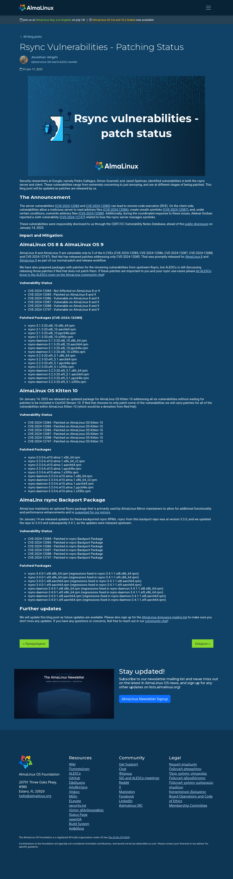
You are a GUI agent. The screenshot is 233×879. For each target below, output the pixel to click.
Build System (79, 824)
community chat (156, 621)
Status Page (78, 814)
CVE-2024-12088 (91, 213)
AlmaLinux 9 (28, 260)
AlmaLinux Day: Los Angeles (53, 20)
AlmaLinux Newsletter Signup (145, 699)
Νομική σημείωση (183, 764)
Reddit (124, 782)
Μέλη (73, 796)
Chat (122, 769)
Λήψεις (74, 791)
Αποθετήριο (78, 787)
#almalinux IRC (131, 805)
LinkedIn (126, 801)
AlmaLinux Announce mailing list (164, 617)
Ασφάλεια (76, 828)
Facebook (126, 796)
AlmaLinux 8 (194, 257)
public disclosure (196, 224)
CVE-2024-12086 (116, 210)
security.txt (77, 805)
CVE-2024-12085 (97, 206)
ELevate (75, 801)
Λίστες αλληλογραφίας (86, 810)
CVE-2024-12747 (72, 217)
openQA (75, 819)
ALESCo (75, 773)
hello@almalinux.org (35, 796)
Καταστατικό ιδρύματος (187, 791)
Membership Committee (188, 805)
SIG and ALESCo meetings (139, 778)
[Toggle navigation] (208, 8)
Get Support (128, 764)
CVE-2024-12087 (175, 210)
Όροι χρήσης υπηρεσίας (188, 773)
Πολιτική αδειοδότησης (187, 778)
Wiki (72, 764)
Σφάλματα (77, 782)
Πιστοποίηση (79, 769)
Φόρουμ (125, 773)
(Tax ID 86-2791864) (119, 837)
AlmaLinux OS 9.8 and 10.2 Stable (114, 20)
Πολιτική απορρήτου (185, 769)
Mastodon (127, 791)
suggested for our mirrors (92, 512)
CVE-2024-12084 (67, 206)
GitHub (74, 778)
